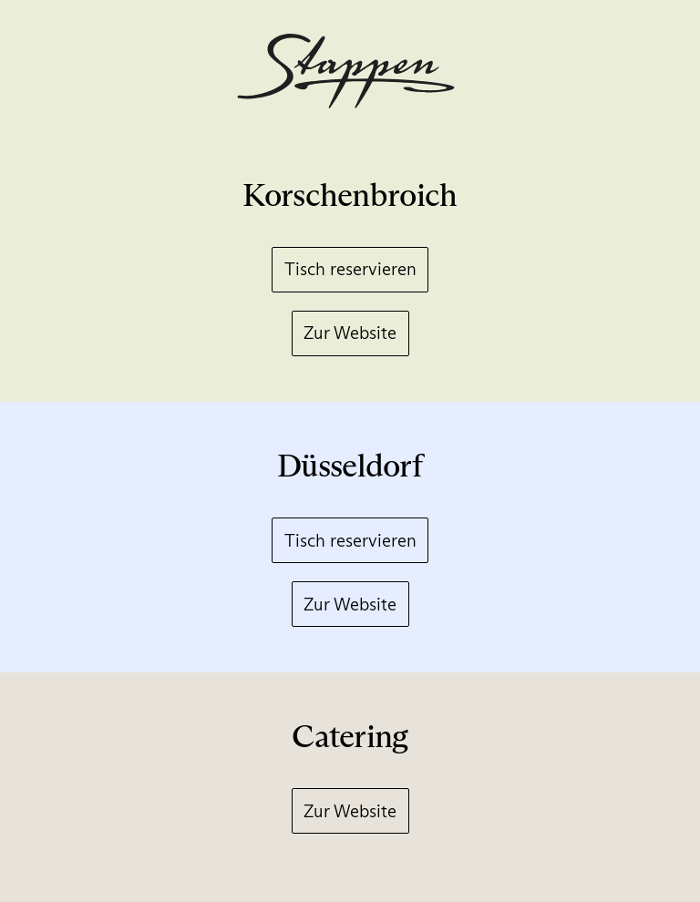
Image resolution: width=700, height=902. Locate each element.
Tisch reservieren (350, 269)
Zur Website (350, 332)
